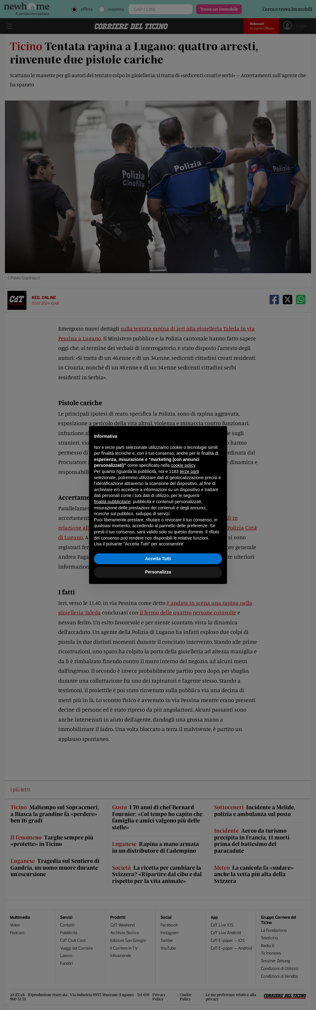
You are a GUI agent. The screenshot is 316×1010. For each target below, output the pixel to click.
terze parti (189, 471)
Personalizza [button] (158, 571)
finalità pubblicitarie (112, 501)
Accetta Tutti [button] (158, 558)
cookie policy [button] (183, 465)
